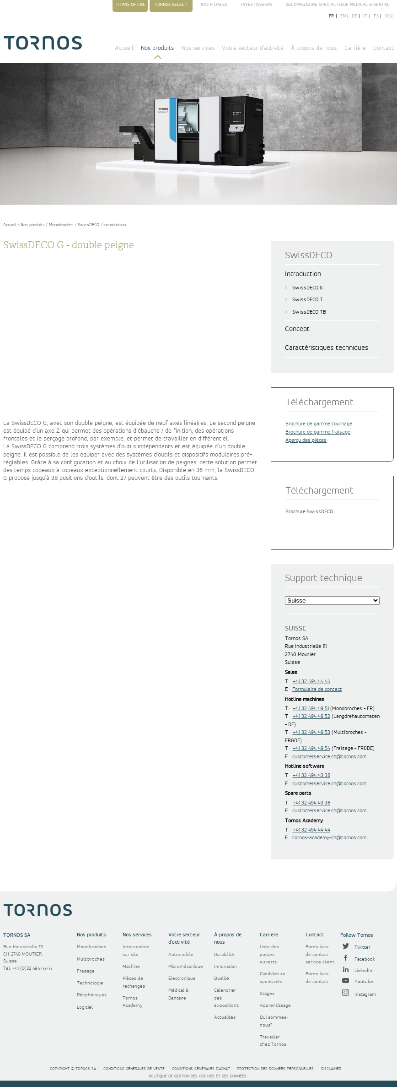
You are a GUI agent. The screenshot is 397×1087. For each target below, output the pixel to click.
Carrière (355, 48)
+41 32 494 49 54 (311, 748)
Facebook (357, 959)
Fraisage (86, 971)
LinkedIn (356, 970)
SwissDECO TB (309, 312)
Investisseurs (256, 4)
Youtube (356, 981)
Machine (131, 966)
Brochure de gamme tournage (318, 424)
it (365, 16)
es (376, 16)
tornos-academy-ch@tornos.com (329, 838)
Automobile (180, 954)
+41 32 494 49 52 (311, 716)
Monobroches (61, 225)
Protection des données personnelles (275, 1069)
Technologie (90, 983)
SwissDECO (88, 225)
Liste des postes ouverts (269, 954)
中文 (389, 16)
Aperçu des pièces (306, 440)
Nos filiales (214, 4)
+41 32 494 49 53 (311, 732)
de (354, 16)
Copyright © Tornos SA (73, 1069)
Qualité (221, 978)
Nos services (198, 48)
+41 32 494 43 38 (311, 775)
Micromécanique (185, 966)
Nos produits (157, 48)
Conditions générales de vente (134, 1069)
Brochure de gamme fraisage (317, 432)
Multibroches (91, 959)
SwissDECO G (307, 288)
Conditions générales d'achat (201, 1069)
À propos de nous (314, 48)
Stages (267, 993)
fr (331, 16)
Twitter (355, 947)
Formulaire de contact (317, 689)
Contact (383, 48)
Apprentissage (275, 1005)
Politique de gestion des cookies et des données (198, 1076)
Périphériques (92, 995)
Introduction (114, 225)
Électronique (182, 978)
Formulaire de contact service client (320, 954)
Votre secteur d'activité (253, 48)
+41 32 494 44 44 (311, 682)
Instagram (358, 994)
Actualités (225, 1017)
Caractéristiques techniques (326, 348)
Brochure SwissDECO (309, 512)
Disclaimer (331, 1069)
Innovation (225, 966)
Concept (297, 329)
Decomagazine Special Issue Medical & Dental (337, 4)
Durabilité (224, 954)
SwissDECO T (307, 300)
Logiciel (85, 1007)
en (343, 16)
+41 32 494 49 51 (311, 709)
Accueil (124, 48)
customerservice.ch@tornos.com (329, 757)
